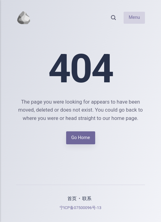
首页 (72, 198)
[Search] (113, 17)
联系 (86, 198)
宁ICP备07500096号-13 (80, 207)
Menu (134, 17)
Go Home (80, 138)
